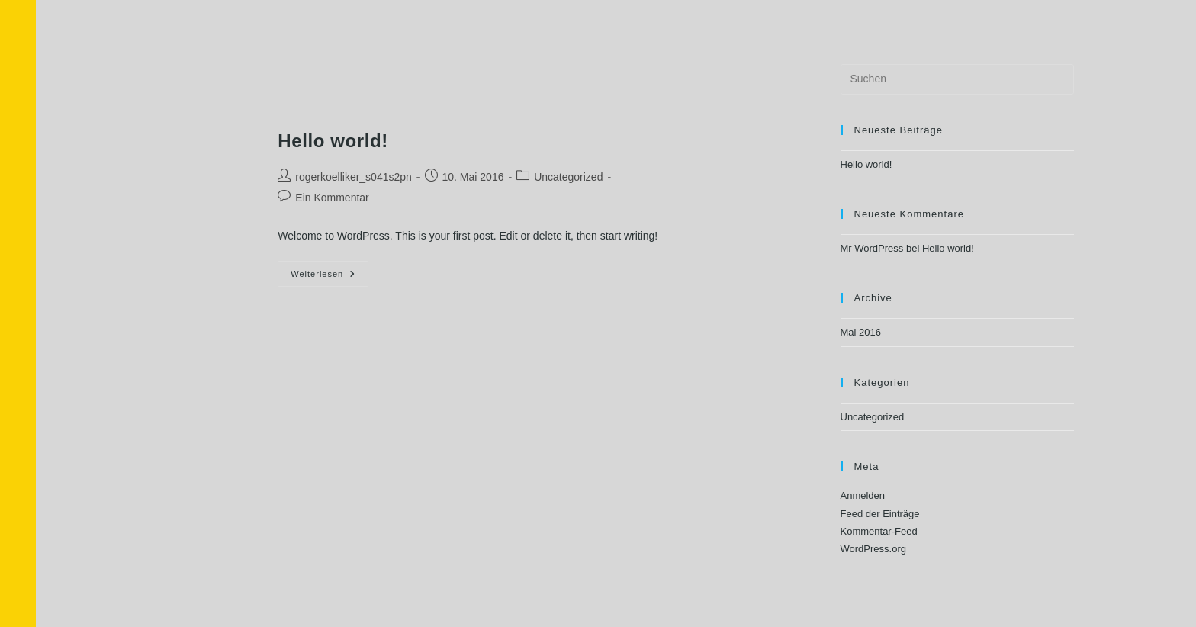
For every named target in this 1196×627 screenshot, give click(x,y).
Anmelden (863, 495)
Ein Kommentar (331, 197)
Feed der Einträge (880, 513)
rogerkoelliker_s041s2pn (353, 177)
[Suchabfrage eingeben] (957, 79)
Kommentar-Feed (879, 531)
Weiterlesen (329, 269)
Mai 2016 (861, 332)
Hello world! (333, 140)
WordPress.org (873, 549)
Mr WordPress (872, 248)
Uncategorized (568, 177)
